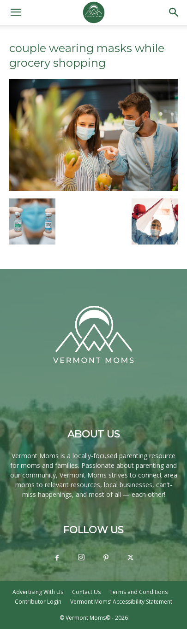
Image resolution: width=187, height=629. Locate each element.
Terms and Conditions (138, 592)
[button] (15, 12)
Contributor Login (38, 602)
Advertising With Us (37, 592)
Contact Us (86, 592)
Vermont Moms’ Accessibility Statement (121, 602)
